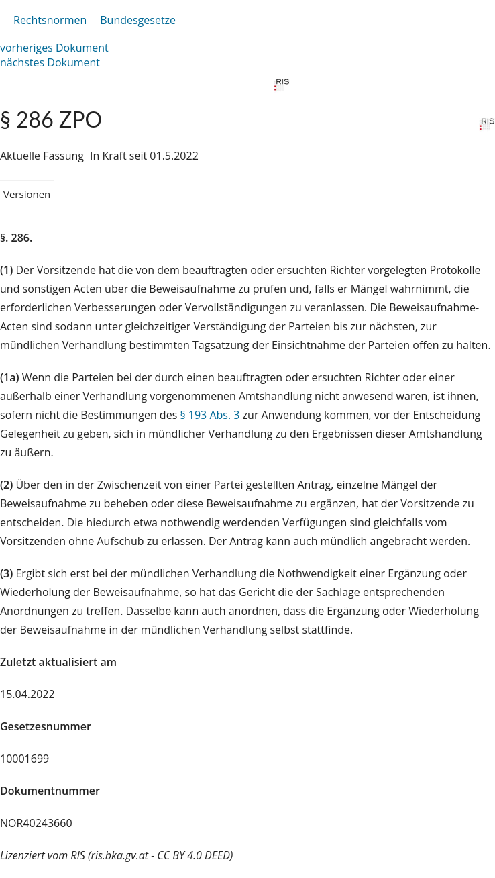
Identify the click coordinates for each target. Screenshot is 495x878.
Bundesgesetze (138, 20)
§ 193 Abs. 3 (209, 414)
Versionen (26, 194)
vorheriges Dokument (54, 47)
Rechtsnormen (50, 20)
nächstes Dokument (50, 62)
